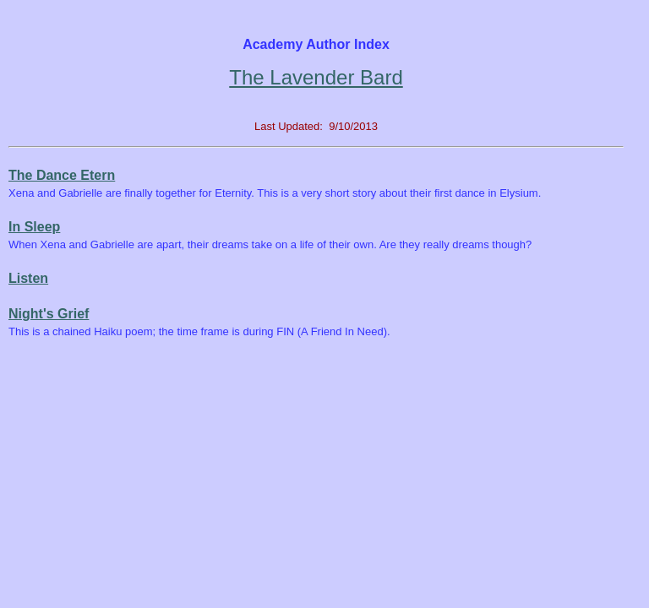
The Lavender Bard (315, 77)
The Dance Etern (61, 175)
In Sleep (34, 227)
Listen (28, 278)
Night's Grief (48, 314)
